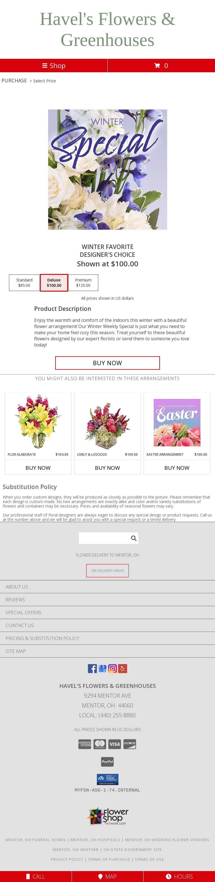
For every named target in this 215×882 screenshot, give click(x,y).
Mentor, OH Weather (76, 849)
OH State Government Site (133, 849)
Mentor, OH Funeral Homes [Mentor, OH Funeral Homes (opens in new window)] (36, 839)
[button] (107, 779)
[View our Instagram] (112, 671)
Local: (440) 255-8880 (107, 715)
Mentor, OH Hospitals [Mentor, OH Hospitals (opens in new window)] (95, 839)
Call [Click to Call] (35, 876)
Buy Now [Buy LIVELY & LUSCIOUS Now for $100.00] (107, 467)
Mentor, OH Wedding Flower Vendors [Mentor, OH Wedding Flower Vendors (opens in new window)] (167, 839)
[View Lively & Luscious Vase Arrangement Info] (107, 422)
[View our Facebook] (92, 671)
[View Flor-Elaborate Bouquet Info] (38, 422)
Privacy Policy (67, 859)
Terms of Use (149, 859)
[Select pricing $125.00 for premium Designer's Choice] (83, 283)
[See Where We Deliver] (107, 570)
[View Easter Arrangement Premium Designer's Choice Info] (177, 422)
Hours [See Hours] (179, 876)
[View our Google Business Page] (102, 671)
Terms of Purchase (109, 859)
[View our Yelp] (122, 671)
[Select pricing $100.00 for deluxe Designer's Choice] (54, 283)
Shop (54, 65)
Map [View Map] (107, 876)
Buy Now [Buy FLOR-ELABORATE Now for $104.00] (38, 467)
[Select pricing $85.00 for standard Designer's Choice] (24, 283)
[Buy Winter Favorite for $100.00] (107, 363)
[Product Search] (108, 538)
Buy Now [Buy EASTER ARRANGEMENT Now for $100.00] (177, 467)
